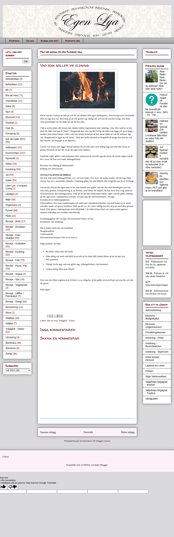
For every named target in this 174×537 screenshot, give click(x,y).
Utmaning (11, 337)
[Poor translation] (12, 487)
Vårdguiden (151, 398)
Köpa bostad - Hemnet (152, 358)
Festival (10, 122)
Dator (8, 106)
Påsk (8, 215)
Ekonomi (10, 117)
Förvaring (11, 133)
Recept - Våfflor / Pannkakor (15, 295)
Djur (8, 111)
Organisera (11, 205)
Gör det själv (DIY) (15, 139)
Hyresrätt (10, 158)
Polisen (149, 371)
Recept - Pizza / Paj (16, 265)
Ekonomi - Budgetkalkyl (152, 317)
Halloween (11, 147)
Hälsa (9, 163)
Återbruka (11, 342)
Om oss (30, 40)
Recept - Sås (12, 279)
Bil (7, 89)
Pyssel (9, 210)
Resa (8, 312)
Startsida (14, 40)
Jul (7, 174)
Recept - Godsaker (16, 243)
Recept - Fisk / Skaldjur (13, 236)
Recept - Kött (13, 260)
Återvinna (11, 348)
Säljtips (9, 323)
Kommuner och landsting (51, 221)
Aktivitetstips (12, 78)
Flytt (8, 128)
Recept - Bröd (13, 221)
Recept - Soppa (14, 274)
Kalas (9, 180)
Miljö (8, 199)
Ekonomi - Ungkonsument (153, 325)
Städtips (10, 318)
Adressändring (153, 310)
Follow (6, 456)
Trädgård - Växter (67, 320)
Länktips (10, 194)
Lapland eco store (155, 365)
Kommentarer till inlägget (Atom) (95, 441)
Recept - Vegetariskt (16, 285)
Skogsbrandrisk (47, 231)
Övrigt (9, 353)
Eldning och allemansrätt (51, 168)
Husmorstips (12, 153)
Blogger (104, 465)
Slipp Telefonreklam (155, 376)
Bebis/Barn (11, 84)
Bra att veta (52, 320)
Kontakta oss (72, 40)
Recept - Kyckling (15, 251)
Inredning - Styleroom (156, 351)
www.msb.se (71, 237)
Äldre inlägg (127, 432)
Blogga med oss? (49, 40)
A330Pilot (85, 465)
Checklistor (11, 100)
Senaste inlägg (48, 432)
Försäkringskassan (155, 332)
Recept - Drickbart (15, 226)
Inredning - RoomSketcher (153, 345)
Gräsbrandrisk (46, 234)
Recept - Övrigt (14, 301)
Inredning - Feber (154, 337)
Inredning (11, 169)
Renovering (12, 307)
